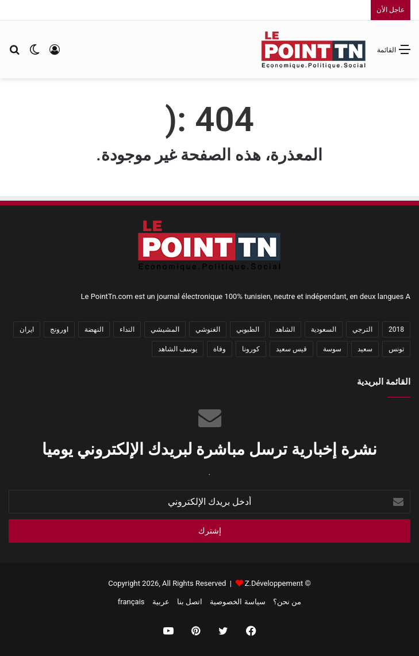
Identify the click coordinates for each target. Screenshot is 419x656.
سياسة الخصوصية (237, 601)
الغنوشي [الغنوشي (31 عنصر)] (207, 329)
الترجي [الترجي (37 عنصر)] (362, 329)
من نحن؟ (287, 601)
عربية (161, 601)
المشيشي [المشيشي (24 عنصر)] (165, 329)
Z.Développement (274, 583)
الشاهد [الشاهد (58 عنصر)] (285, 329)
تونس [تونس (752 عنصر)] (396, 349)
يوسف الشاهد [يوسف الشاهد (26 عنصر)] (177, 349)
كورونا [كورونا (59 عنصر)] (251, 349)
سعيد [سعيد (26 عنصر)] (365, 349)
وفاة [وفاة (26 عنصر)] (219, 349)
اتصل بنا (189, 601)
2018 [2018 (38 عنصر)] (396, 329)
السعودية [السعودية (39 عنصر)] (323, 329)
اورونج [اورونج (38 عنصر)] (59, 329)
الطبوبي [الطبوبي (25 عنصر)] (247, 329)
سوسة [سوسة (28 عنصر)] (332, 349)
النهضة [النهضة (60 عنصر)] (93, 329)
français (131, 601)
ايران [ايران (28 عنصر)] (27, 329)
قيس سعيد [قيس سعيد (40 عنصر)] (291, 349)
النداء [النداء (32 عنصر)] (127, 329)
